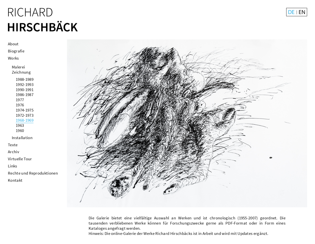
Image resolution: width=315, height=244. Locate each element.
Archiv (13, 151)
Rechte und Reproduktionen (33, 173)
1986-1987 (24, 94)
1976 (20, 105)
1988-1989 (24, 79)
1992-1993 (24, 84)
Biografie (16, 51)
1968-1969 (24, 120)
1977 (20, 99)
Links (12, 166)
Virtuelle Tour (20, 159)
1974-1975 (24, 110)
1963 (20, 125)
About (13, 44)
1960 (20, 130)
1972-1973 (24, 115)
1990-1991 (24, 89)
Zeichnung (21, 72)
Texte (13, 144)
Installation (22, 137)
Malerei (18, 67)
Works (13, 58)
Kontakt (15, 180)
